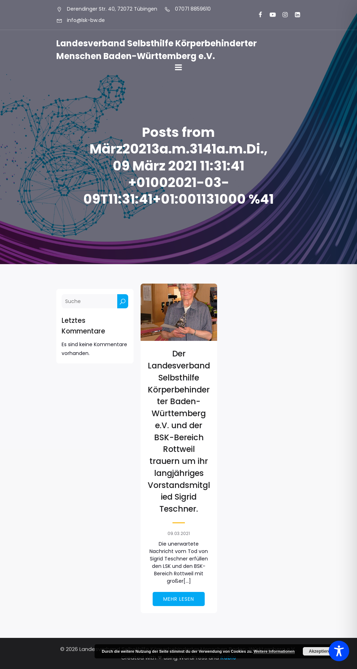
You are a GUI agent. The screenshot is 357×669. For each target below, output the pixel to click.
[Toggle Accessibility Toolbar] (339, 651)
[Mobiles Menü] (178, 67)
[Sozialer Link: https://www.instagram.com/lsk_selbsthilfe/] (282, 15)
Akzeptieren (321, 651)
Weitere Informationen (274, 651)
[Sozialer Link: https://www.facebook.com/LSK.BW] (257, 15)
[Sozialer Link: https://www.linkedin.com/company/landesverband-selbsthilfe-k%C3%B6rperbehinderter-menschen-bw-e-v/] (294, 15)
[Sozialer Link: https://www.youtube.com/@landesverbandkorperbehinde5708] (270, 15)
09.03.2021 (179, 533)
